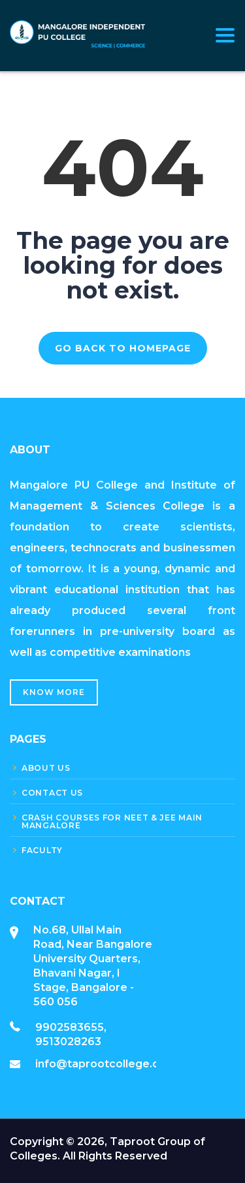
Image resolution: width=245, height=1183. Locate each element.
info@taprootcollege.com (105, 1064)
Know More (54, 692)
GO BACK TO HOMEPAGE (123, 348)
